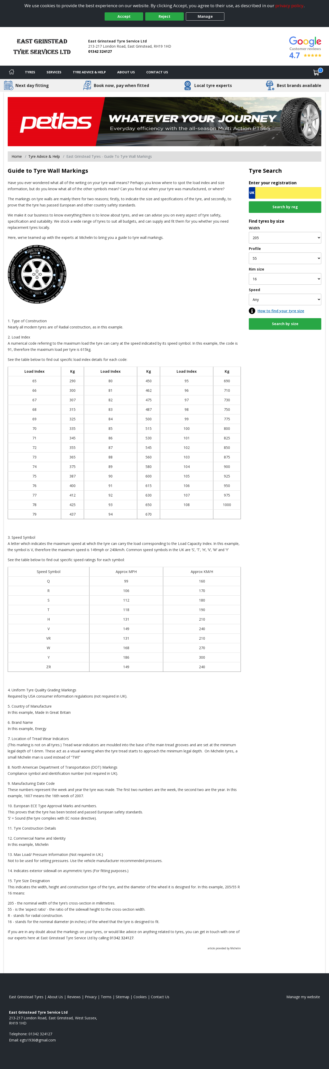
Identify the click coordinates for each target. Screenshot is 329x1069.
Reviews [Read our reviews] (74, 996)
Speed (254, 289)
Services (54, 72)
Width (254, 227)
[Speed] (285, 299)
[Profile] (285, 258)
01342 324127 (100, 51)
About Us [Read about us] (55, 996)
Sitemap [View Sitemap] (122, 996)
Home (17, 156)
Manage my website (303, 996)
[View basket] (316, 72)
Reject (164, 16)
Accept (124, 16)
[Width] (285, 238)
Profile (255, 248)
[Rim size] (285, 279)
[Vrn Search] (285, 193)
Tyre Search (265, 170)
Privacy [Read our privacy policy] (91, 996)
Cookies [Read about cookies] (140, 996)
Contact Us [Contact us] (157, 72)
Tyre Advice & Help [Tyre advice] (89, 72)
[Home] (11, 72)
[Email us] (38, 1040)
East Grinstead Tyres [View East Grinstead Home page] (26, 996)
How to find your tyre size (281, 310)
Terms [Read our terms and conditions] (106, 996)
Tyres (30, 72)
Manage (205, 16)
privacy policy (289, 5)
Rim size (256, 269)
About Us (126, 72)
